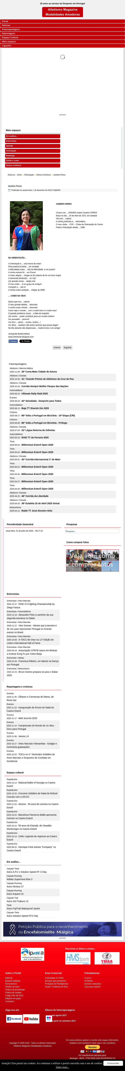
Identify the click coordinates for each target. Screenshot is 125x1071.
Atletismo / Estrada (18, 376)
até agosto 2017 (59, 1015)
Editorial (8, 978)
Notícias (6, 25)
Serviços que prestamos (55, 981)
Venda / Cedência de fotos (56, 987)
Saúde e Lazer (12, 160)
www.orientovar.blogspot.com (21, 337)
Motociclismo (15, 507)
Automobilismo (16, 390)
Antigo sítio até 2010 (14, 995)
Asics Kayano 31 (15, 894)
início (19, 175)
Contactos (9, 1001)
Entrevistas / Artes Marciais (18, 601)
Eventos (13, 398)
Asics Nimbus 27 (15, 886)
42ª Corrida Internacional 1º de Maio (40, 459)
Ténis (12, 441)
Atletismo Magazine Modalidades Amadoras (32, 1046)
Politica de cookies (13, 992)
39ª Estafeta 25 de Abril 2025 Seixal (40, 503)
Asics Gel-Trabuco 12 (17, 901)
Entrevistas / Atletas (15, 658)
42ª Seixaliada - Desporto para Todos (41, 401)
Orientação (11, 151)
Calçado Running (14, 876)
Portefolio (88, 981)
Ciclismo (13, 412)
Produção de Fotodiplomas (56, 984)
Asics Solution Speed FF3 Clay (22, 916)
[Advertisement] (62, 89)
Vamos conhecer (13, 165)
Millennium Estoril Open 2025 (37, 445)
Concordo (113, 1063)
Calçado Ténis (13, 869)
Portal (5, 21)
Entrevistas (11, 141)
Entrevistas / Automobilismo (19, 611)
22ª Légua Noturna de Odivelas (38, 430)
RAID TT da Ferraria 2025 (35, 437)
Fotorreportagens (11, 29)
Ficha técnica (11, 984)
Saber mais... (62, 1067)
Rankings (10, 156)
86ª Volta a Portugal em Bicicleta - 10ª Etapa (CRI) (48, 415)
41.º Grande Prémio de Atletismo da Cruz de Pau (47, 379)
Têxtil (9, 905)
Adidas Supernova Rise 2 (19, 879)
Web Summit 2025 (27, 718)
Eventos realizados (92, 984)
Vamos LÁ (23, 736)
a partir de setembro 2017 (64, 1021)
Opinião (9, 146)
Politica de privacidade (15, 990)
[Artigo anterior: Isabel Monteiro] (57, 347)
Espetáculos (12, 779)
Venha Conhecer (43, 175)
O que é (87, 978)
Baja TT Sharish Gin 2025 (35, 408)
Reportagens (8, 33)
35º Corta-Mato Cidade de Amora (39, 371)
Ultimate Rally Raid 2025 (34, 393)
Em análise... (12, 136)
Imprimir (56, 190)
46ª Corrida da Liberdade (34, 496)
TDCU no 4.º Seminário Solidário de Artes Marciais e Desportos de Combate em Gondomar (31, 757)
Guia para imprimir (92, 987)
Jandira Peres (15, 186)
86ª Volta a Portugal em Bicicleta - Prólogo (44, 423)
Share (13, 341)
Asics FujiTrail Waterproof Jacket (23, 908)
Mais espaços (9, 41)
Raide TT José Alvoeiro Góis (36, 510)
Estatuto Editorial (12, 981)
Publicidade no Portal (54, 978)
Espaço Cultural (10, 37)
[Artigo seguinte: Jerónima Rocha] (67, 347)
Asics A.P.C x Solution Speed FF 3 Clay (27, 872)
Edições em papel (13, 998)
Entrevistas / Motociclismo (18, 668)
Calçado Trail (12, 898)
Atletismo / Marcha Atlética (21, 368)
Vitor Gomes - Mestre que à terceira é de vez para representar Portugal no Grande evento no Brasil (32, 629)
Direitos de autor (12, 987)
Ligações (6, 45)
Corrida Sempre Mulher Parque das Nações (44, 386)
